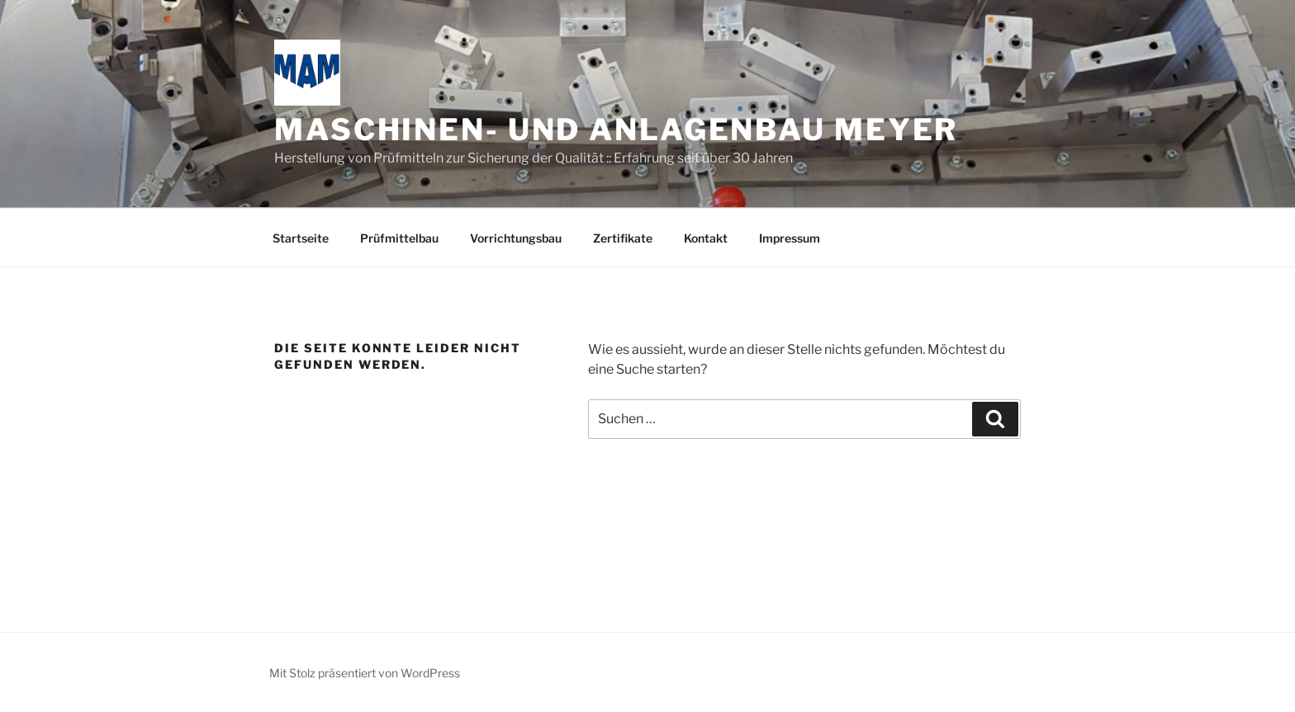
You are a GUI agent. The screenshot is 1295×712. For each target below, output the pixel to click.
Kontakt (706, 238)
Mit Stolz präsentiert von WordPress (364, 673)
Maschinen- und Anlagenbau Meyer (616, 129)
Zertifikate (622, 238)
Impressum (789, 238)
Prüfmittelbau (399, 238)
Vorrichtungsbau (516, 238)
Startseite (301, 238)
